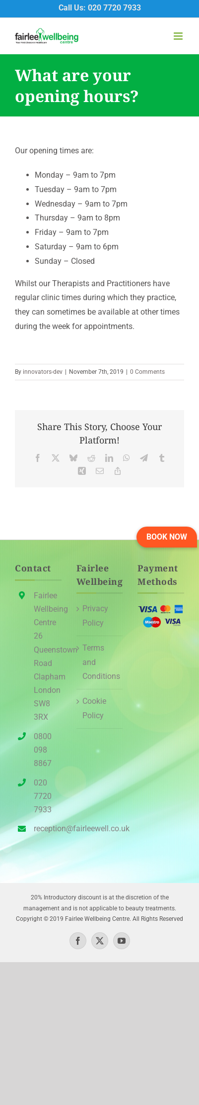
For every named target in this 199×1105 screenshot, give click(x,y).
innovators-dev (43, 371)
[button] (166, 537)
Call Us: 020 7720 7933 (100, 7)
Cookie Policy (94, 708)
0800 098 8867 (43, 750)
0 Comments (147, 371)
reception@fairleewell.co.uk (47, 828)
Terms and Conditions (100, 662)
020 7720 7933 (43, 796)
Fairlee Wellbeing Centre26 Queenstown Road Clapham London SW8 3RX (47, 656)
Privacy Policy (95, 616)
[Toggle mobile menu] (179, 36)
